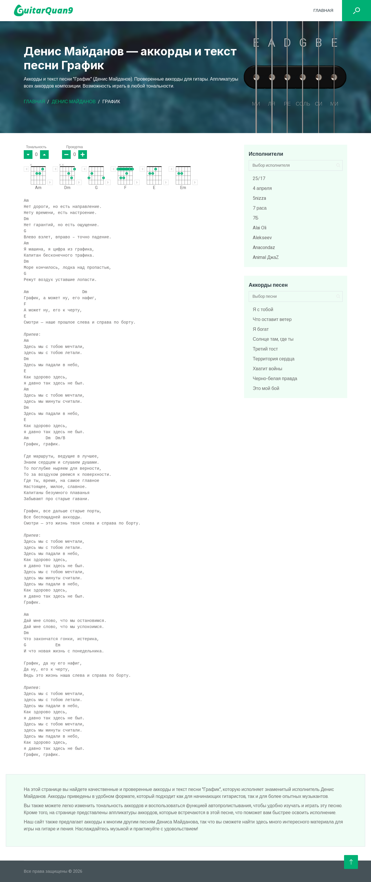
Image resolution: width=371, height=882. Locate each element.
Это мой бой (266, 388)
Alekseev (262, 237)
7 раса (260, 208)
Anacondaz (264, 247)
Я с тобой (263, 309)
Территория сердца (273, 358)
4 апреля (262, 188)
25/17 (259, 178)
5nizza (259, 198)
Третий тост (265, 349)
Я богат (261, 329)
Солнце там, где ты (273, 339)
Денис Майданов (74, 101)
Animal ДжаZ (266, 257)
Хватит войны (267, 368)
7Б (256, 218)
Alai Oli (259, 227)
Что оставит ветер (272, 319)
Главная (323, 10)
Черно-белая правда (275, 378)
